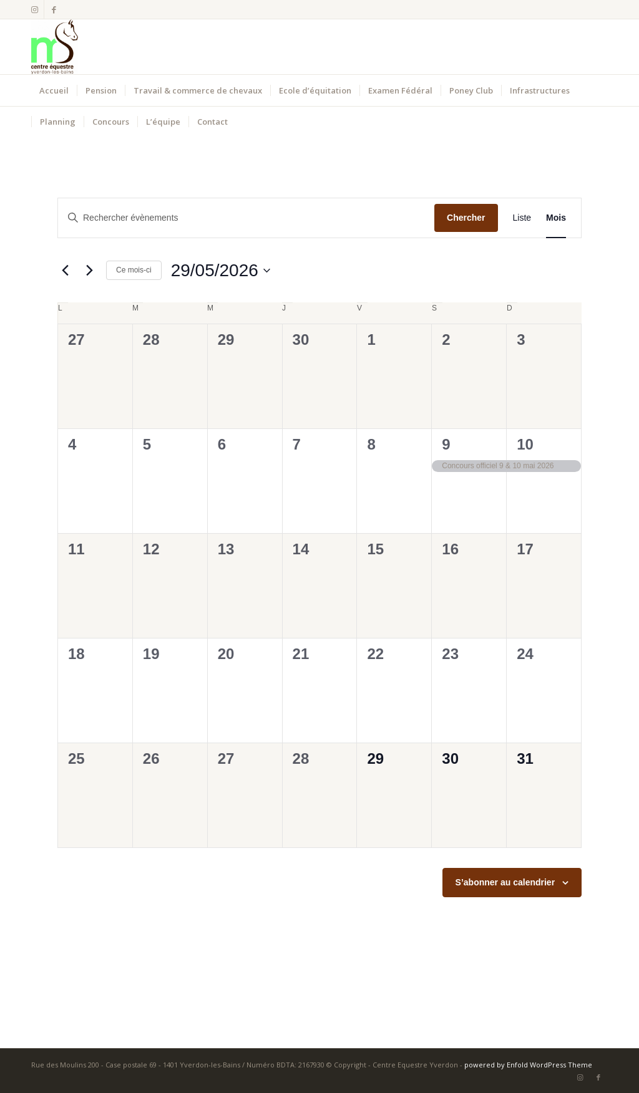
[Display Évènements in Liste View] (522, 218)
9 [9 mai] (446, 444)
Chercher (466, 218)
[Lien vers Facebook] (53, 9)
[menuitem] (54, 90)
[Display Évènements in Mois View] (556, 218)
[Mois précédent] (64, 270)
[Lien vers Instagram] (35, 9)
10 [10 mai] (525, 444)
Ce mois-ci (134, 270)
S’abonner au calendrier (505, 882)
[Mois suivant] (89, 270)
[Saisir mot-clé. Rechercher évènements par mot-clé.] (246, 218)
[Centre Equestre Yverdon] (54, 46)
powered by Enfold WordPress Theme (528, 1064)
